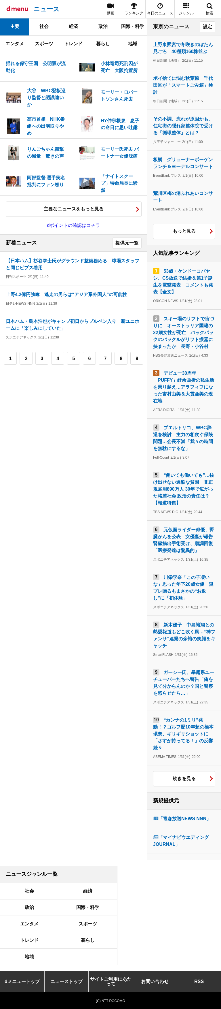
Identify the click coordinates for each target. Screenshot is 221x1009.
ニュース (46, 9)
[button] (186, 9)
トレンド (73, 43)
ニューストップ (66, 981)
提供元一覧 (126, 242)
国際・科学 (132, 26)
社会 (44, 26)
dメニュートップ (22, 981)
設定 (207, 26)
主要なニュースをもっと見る (74, 208)
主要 (14, 26)
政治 (103, 26)
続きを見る (184, 778)
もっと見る (184, 231)
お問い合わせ (155, 981)
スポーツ (44, 43)
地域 (132, 43)
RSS (199, 981)
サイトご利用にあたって (111, 981)
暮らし (103, 43)
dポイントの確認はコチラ (73, 225)
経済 (73, 26)
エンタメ (14, 43)
